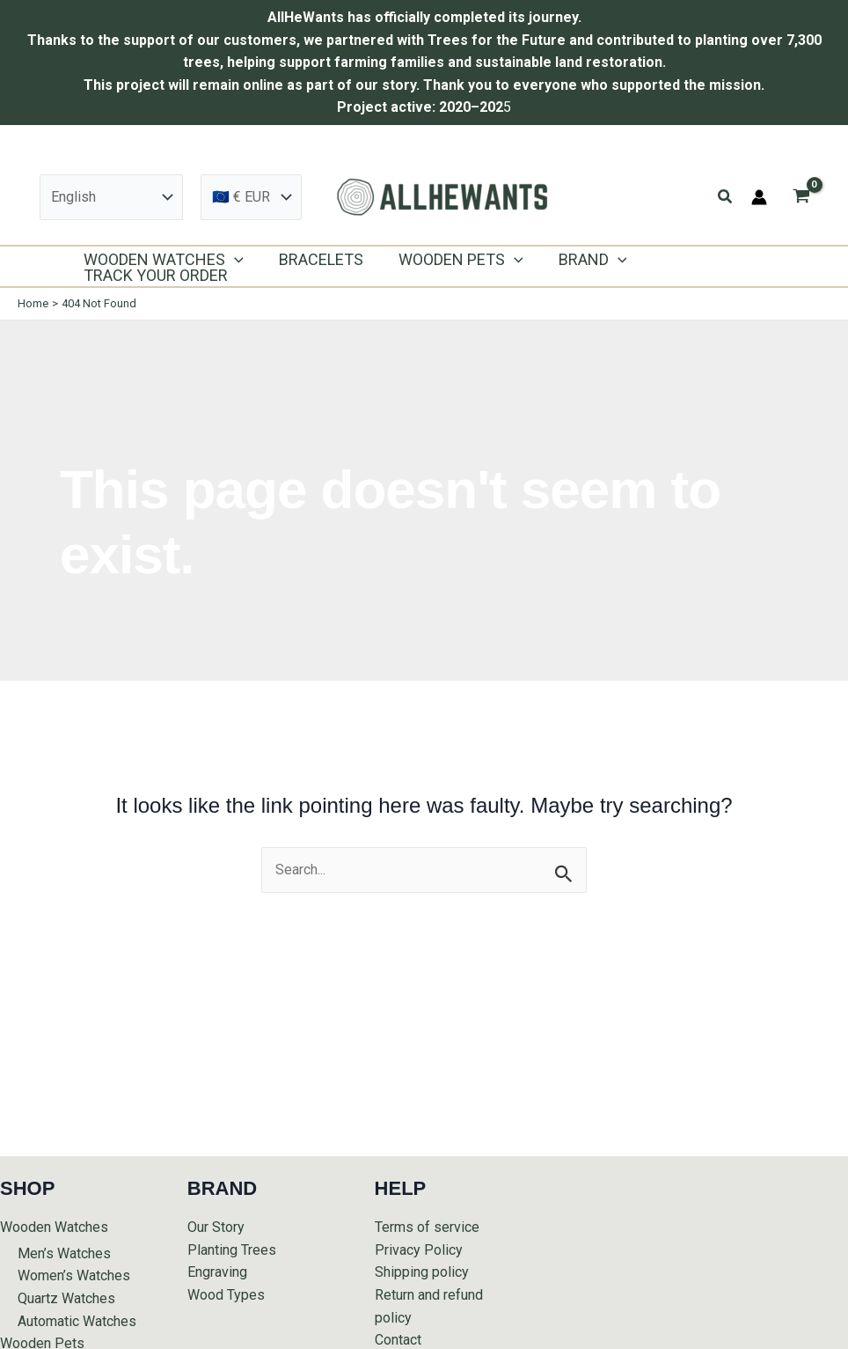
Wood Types (226, 1294)
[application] (232, 260)
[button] (726, 197)
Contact (398, 1339)
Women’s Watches (74, 1275)
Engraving (217, 1272)
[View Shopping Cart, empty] (801, 196)
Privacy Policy (419, 1250)
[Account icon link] (759, 197)
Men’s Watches (64, 1253)
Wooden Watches (54, 1227)
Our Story (216, 1227)
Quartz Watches (66, 1298)
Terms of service (427, 1227)
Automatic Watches (77, 1321)
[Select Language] (111, 197)
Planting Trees (231, 1250)
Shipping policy (422, 1272)
